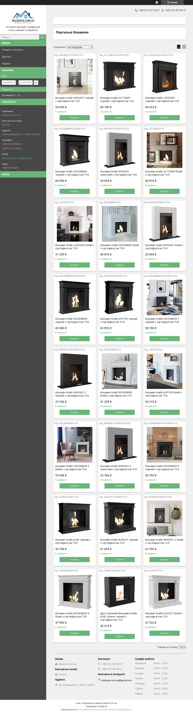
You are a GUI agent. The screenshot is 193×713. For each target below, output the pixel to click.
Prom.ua (113, 703)
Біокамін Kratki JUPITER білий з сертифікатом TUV (163, 394)
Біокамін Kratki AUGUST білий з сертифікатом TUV (163, 615)
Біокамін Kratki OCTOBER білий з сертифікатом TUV (163, 173)
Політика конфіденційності (119, 709)
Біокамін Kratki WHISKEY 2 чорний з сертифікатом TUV (72, 394)
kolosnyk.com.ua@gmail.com (17, 158)
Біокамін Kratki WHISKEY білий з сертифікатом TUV (164, 247)
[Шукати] (42, 37)
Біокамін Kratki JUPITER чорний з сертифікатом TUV (118, 320)
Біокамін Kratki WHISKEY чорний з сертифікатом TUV (74, 99)
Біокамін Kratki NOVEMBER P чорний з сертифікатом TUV (162, 467)
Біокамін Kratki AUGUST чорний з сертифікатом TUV (119, 541)
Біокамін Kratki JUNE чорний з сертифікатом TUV (73, 541)
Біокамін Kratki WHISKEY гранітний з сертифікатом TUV (118, 173)
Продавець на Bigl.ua (96, 706)
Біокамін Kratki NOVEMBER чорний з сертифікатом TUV (72, 320)
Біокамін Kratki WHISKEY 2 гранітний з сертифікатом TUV (118, 467)
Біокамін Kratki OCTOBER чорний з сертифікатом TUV (117, 99)
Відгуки (6, 63)
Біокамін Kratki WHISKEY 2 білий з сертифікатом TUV (164, 541)
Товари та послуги (12, 49)
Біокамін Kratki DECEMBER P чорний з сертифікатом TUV (162, 320)
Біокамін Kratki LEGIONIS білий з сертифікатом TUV (74, 247)
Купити (75, 117)
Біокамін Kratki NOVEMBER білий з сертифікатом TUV (116, 394)
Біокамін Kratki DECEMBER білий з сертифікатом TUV (119, 247)
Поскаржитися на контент (91, 709)
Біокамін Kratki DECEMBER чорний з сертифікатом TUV (72, 173)
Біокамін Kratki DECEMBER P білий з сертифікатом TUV (72, 467)
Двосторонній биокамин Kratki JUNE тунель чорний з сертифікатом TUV (118, 616)
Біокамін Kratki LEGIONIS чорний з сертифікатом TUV (162, 99)
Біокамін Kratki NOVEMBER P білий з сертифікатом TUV (72, 615)
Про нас (6, 56)
